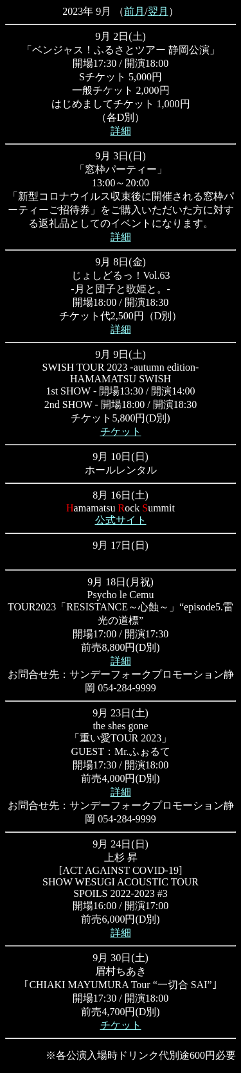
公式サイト (121, 520)
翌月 (158, 11)
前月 (134, 11)
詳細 (121, 130)
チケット (120, 431)
